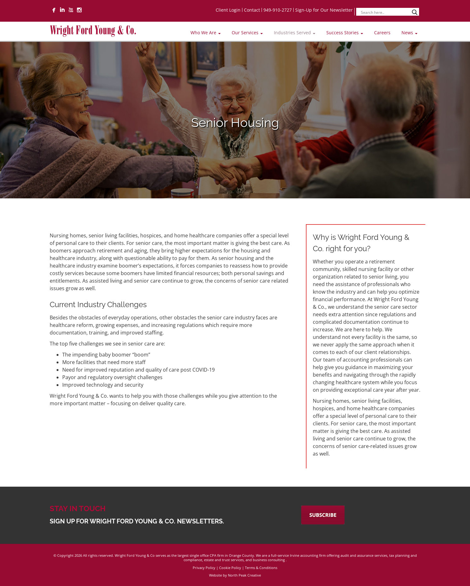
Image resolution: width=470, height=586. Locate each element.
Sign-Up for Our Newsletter (324, 10)
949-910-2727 (277, 10)
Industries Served (294, 33)
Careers (382, 33)
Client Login (228, 10)
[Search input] (385, 12)
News (409, 33)
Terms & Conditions (261, 567)
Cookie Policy (230, 567)
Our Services (247, 33)
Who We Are (206, 33)
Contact (252, 10)
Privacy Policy (204, 567)
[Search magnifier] (414, 12)
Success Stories (344, 33)
